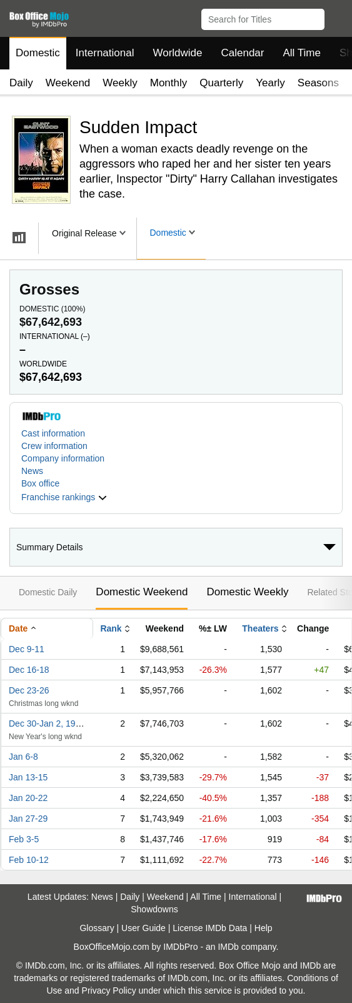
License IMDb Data (210, 928)
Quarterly (221, 83)
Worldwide (177, 53)
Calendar (242, 53)
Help (263, 928)
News (32, 471)
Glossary (96, 928)
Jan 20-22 (28, 798)
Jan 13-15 (28, 777)
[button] (336, 17)
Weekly (120, 83)
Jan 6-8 (23, 757)
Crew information (54, 446)
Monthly (169, 83)
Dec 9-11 (26, 649)
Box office (40, 483)
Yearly (270, 83)
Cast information (53, 433)
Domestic (38, 53)
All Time (302, 53)
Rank (110, 628)
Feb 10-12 (29, 860)
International (105, 53)
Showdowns (154, 909)
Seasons (318, 83)
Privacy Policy (109, 990)
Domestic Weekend (142, 592)
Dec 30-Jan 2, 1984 (47, 723)
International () (54, 336)
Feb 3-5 (24, 839)
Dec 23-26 (29, 690)
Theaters (260, 628)
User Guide (143, 928)
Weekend (68, 83)
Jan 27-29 (28, 819)
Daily (21, 83)
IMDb (228, 947)
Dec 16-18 (29, 670)
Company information (62, 458)
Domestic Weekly (247, 592)
